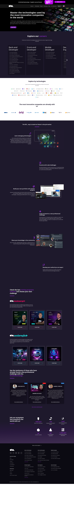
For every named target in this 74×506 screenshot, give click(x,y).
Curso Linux (26, 433)
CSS (34, 91)
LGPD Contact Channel (13, 440)
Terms (11, 436)
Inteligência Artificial (39, 89)
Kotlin (51, 89)
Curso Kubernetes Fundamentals (30, 436)
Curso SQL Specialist (41, 433)
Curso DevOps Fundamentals (29, 431)
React (37, 97)
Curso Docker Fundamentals (29, 434)
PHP (45, 95)
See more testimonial (37, 371)
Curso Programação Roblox (55, 431)
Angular (28, 89)
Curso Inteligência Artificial (42, 439)
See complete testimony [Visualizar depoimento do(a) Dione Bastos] (18, 366)
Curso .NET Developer (13, 53)
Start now (13, 27)
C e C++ (61, 89)
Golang (56, 89)
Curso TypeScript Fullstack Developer (16, 56)
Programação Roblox (22, 95)
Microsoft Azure (40, 91)
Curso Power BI (40, 436)
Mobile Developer (49, 48)
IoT (61, 93)
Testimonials (12, 431)
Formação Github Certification (32, 63)
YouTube (44, 348)
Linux (29, 95)
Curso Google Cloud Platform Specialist (29, 440)
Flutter (33, 89)
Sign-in (59, 6)
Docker (58, 91)
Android (13, 89)
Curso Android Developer (50, 52)
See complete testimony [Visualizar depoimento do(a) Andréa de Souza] (37, 366)
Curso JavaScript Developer (32, 55)
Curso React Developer (31, 58)
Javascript (57, 93)
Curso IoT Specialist (41, 438)
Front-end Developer (31, 48)
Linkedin (26, 348)
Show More (26, 426)
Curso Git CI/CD (27, 438)
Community (46, 6)
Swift (24, 93)
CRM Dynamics (29, 91)
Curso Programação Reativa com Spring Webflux (16, 63)
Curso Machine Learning (41, 431)
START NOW (20, 292)
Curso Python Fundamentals (14, 55)
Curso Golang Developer (13, 59)
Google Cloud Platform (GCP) (16, 93)
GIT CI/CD (33, 93)
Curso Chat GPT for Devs (13, 69)
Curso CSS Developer (31, 53)
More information (37, 410)
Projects (41, 6)
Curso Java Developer (13, 52)
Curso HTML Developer (31, 52)
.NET (23, 89)
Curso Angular (30, 56)
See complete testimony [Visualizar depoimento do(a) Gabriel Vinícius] (55, 366)
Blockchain (47, 91)
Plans (49, 6)
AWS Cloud (22, 91)
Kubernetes (14, 95)
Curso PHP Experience (13, 58)
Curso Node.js (11, 73)
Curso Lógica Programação (14, 70)
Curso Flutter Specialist (49, 53)
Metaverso (18, 89)
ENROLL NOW (60, 1)
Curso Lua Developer (54, 434)
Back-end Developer (13, 48)
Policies (11, 438)
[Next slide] (67, 60)
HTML (47, 93)
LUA (33, 95)
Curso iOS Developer (49, 56)
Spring (38, 93)
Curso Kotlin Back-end (13, 66)
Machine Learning (39, 95)
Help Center (11, 435)
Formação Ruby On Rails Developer (15, 67)
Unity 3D (53, 91)
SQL (28, 93)
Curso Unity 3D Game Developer (56, 433)
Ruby (51, 93)
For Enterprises (53, 6)
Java (43, 93)
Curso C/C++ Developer (13, 64)
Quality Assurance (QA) (58, 95)
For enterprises (12, 429)
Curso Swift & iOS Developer (50, 55)
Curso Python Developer (41, 434)
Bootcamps (37, 6)
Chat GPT (16, 91)
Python (46, 89)
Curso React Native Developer (50, 58)
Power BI (50, 95)
